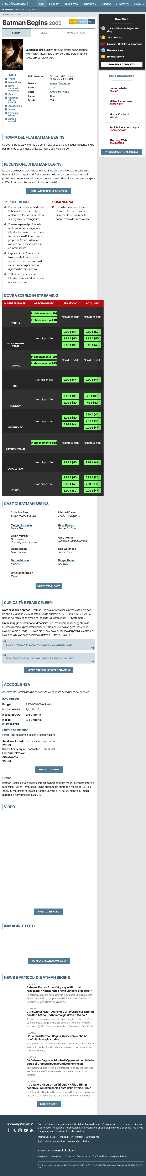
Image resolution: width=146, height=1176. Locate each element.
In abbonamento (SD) (44, 313)
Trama (11, 78)
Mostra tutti (48, 1103)
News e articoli (12, 120)
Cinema (106, 3)
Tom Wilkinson (20, 560)
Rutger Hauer (66, 560)
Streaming (122, 3)
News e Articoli (76, 32)
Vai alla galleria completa (48, 960)
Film (41, 3)
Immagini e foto (13, 114)
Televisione (70, 3)
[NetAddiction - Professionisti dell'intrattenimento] (63, 1150)
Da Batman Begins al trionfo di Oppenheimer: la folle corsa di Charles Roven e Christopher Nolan (60, 1062)
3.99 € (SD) (92, 331)
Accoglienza (15, 105)
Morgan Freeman (21, 525)
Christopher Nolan (59, 91)
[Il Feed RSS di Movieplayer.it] (32, 1130)
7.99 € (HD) (92, 414)
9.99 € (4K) (92, 462)
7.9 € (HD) (93, 402)
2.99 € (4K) (70, 331)
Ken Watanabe (67, 548)
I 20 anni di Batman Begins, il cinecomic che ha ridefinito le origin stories (57, 1037)
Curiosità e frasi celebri (13, 100)
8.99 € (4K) (92, 379)
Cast (11, 94)
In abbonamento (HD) (44, 320)
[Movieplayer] (20, 1124)
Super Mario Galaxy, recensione (27, 9)
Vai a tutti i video (48, 911)
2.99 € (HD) (70, 338)
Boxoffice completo (122, 64)
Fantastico (64, 83)
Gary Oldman (66, 537)
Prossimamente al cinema (121, 151)
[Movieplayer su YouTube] (26, 1130)
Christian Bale (19, 512)
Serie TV (54, 3)
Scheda (16, 32)
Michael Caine (66, 512)
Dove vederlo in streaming (13, 88)
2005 (53, 87)
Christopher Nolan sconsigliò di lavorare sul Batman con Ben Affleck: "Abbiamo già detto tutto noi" (60, 1013)
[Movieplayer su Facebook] (8, 1130)
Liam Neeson (19, 548)
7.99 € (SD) (92, 421)
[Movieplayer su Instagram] (20, 1130)
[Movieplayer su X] (14, 1130)
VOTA (91, 21)
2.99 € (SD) (70, 345)
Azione (53, 83)
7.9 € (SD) (92, 396)
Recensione (14, 82)
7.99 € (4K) (92, 427)
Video (44, 32)
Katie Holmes (66, 525)
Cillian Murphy (19, 535)
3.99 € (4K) (92, 345)
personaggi (90, 3)
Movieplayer (8, 14)
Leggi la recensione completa (49, 191)
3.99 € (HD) (92, 338)
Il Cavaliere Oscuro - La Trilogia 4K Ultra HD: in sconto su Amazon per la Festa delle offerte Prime (59, 1086)
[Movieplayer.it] (15, 3)
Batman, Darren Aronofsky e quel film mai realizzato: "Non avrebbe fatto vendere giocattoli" (59, 989)
